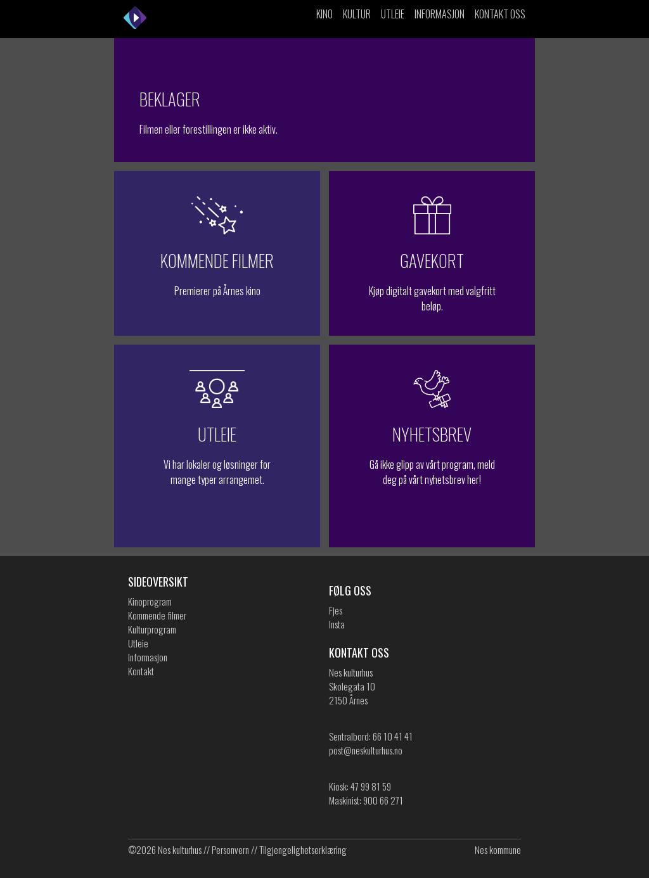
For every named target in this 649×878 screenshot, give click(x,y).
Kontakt (141, 671)
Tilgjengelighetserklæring (303, 849)
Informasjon (439, 14)
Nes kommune (498, 849)
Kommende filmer (157, 615)
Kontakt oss (500, 14)
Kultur (357, 14)
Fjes (335, 610)
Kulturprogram (152, 629)
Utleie (392, 14)
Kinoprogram (150, 601)
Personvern (230, 849)
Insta (337, 624)
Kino (324, 14)
